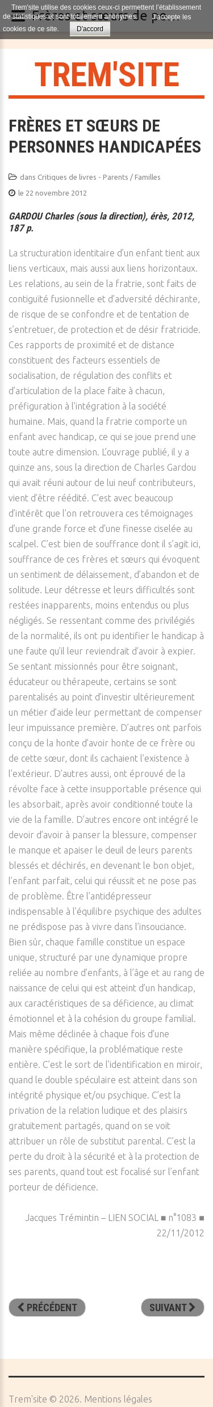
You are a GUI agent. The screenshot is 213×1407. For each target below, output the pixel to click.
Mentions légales (118, 1399)
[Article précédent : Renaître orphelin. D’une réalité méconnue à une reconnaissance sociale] (47, 1307)
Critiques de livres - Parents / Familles (99, 177)
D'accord (90, 29)
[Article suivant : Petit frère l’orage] (172, 1307)
